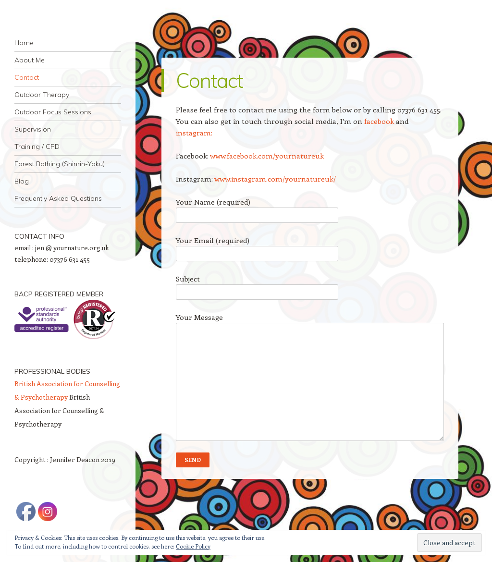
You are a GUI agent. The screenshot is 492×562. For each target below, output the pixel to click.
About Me (29, 60)
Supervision (32, 129)
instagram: (194, 132)
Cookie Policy (193, 546)
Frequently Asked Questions (58, 198)
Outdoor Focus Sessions (52, 112)
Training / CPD (37, 146)
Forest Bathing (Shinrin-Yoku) (59, 163)
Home (24, 42)
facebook (379, 121)
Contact (26, 77)
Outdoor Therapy (41, 94)
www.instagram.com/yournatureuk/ (275, 178)
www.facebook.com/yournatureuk (267, 155)
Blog (21, 181)
